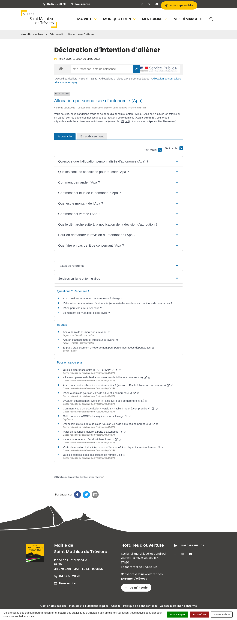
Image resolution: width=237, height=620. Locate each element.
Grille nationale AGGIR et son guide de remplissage (97, 416)
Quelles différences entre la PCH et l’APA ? (92, 369)
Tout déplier (174, 148)
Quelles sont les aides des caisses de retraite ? (94, 454)
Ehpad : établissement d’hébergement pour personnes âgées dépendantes (108, 347)
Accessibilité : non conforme (178, 606)
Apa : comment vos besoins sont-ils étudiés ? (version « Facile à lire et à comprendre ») (118, 385)
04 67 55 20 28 (67, 576)
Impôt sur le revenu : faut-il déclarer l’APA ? (92, 439)
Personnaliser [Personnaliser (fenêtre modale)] (222, 614)
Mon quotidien (119, 18)
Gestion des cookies (53, 606)
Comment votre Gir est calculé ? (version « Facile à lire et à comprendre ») (110, 408)
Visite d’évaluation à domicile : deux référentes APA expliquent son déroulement (113, 447)
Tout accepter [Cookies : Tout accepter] (178, 614)
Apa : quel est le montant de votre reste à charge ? (92, 298)
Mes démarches (188, 18)
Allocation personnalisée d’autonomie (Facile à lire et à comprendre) (106, 377)
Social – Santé (89, 78)
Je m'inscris (136, 588)
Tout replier (152, 150)
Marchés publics (192, 545)
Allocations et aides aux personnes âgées (125, 78)
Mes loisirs (155, 18)
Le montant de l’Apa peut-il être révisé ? (86, 312)
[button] (118, 161)
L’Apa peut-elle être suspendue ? (82, 307)
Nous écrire (65, 583)
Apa (138, 113)
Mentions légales (98, 606)
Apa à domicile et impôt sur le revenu (86, 331)
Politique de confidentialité (140, 606)
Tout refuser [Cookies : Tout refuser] (200, 614)
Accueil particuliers (66, 78)
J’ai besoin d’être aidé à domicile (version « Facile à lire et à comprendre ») (110, 423)
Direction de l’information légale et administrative (80, 477)
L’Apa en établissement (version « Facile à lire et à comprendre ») (105, 400)
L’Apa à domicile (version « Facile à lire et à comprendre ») (101, 392)
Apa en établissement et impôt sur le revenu (90, 339)
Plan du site (76, 606)
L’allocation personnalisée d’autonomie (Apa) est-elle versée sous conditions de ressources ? (117, 303)
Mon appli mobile (179, 5)
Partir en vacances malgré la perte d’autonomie (94, 431)
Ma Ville (87, 18)
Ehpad (125, 121)
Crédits (116, 606)
